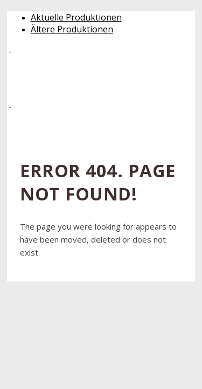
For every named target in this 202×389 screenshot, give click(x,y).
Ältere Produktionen (72, 29)
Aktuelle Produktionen (76, 17)
